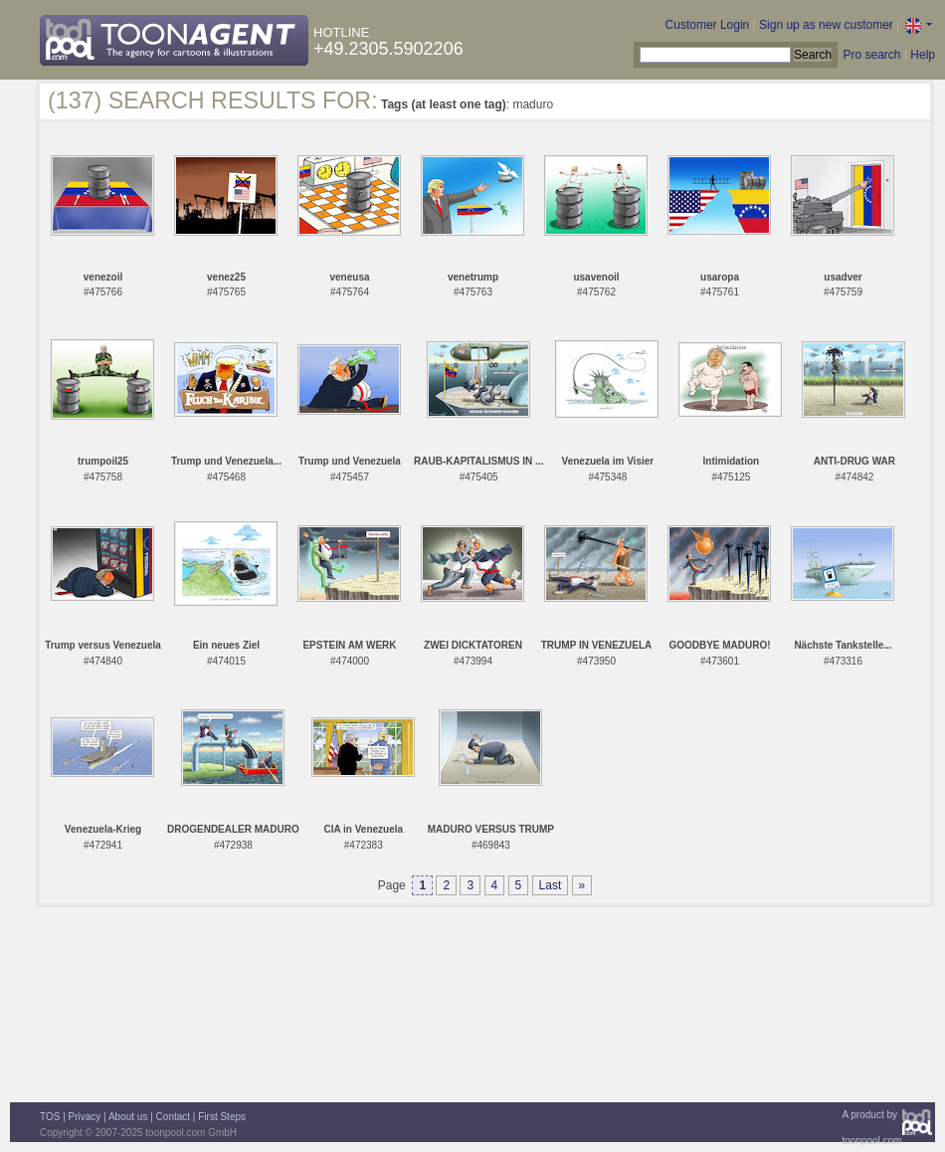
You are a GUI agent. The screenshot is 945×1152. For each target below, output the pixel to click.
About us (127, 1116)
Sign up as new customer (826, 25)
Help (922, 55)
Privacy (85, 1116)
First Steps (222, 1116)
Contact (173, 1116)
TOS (50, 1116)
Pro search (871, 55)
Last (550, 885)
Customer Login (707, 25)
